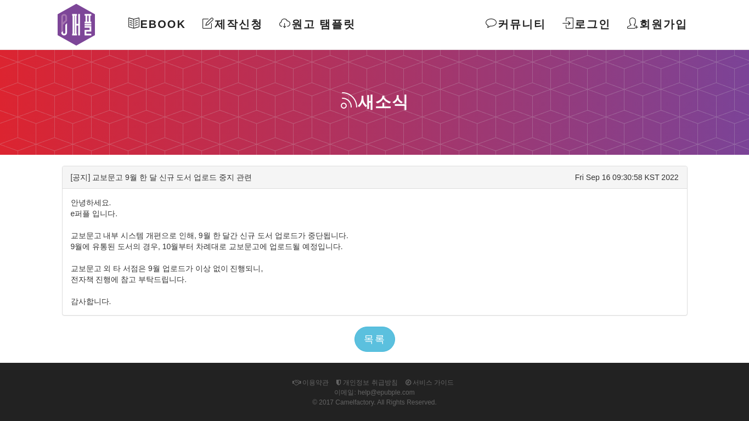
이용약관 (310, 382)
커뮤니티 (516, 24)
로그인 (586, 24)
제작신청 (232, 24)
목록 (375, 339)
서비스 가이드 (430, 382)
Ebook (157, 24)
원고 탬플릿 (317, 24)
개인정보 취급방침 (367, 382)
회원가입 (657, 24)
